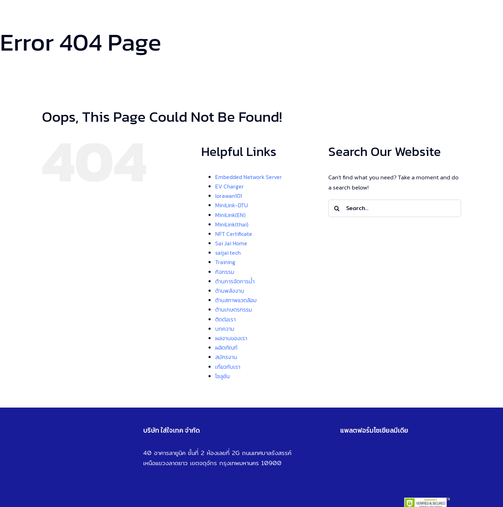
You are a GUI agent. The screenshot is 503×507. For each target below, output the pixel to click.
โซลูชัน (222, 376)
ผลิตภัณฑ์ (226, 347)
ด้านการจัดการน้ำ (235, 281)
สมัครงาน (226, 357)
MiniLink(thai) (231, 224)
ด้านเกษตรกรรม (233, 309)
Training (225, 262)
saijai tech (228, 252)
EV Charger (229, 186)
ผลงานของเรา (231, 338)
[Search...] (394, 208)
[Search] (337, 208)
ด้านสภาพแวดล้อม (236, 300)
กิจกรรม (224, 272)
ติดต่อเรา (225, 319)
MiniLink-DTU (231, 205)
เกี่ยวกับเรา (227, 367)
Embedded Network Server (248, 177)
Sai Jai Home (231, 243)
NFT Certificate (233, 234)
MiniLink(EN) (230, 215)
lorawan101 (228, 196)
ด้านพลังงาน (229, 290)
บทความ (224, 329)
